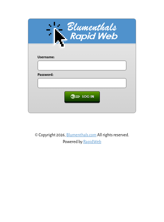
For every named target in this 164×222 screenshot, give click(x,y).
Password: (45, 75)
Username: (46, 57)
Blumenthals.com (81, 135)
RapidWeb (92, 141)
